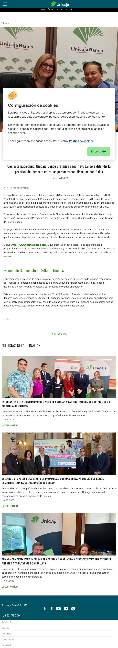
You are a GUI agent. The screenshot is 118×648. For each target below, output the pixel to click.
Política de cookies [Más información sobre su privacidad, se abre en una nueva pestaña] (81, 141)
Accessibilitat (8, 639)
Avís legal (6, 622)
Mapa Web (6, 645)
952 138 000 (11, 615)
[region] (59, 124)
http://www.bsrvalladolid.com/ (30, 244)
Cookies (5, 627)
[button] (4, 23)
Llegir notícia (10, 425)
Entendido (98, 151)
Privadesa (6, 633)
